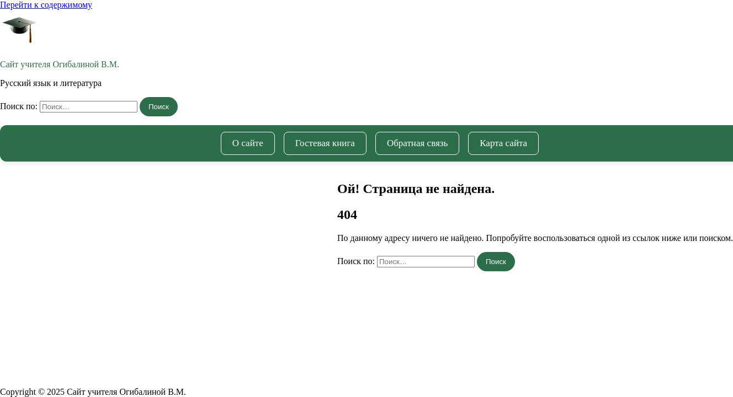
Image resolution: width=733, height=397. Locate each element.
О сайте (247, 143)
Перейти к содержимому (46, 4)
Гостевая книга (325, 143)
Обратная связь (417, 143)
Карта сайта (503, 143)
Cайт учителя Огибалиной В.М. (59, 64)
